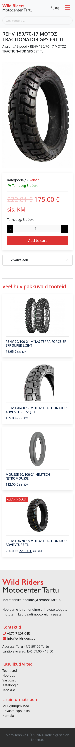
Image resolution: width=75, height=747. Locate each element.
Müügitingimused (15, 706)
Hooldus (8, 675)
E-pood (21, 46)
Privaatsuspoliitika (16, 711)
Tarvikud (8, 690)
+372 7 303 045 (16, 633)
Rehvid (34, 180)
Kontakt (8, 715)
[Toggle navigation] (67, 8)
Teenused (9, 670)
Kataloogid (10, 685)
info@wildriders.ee (18, 638)
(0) (54, 8)
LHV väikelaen (17, 260)
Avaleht (8, 46)
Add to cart (37, 240)
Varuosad (9, 680)
